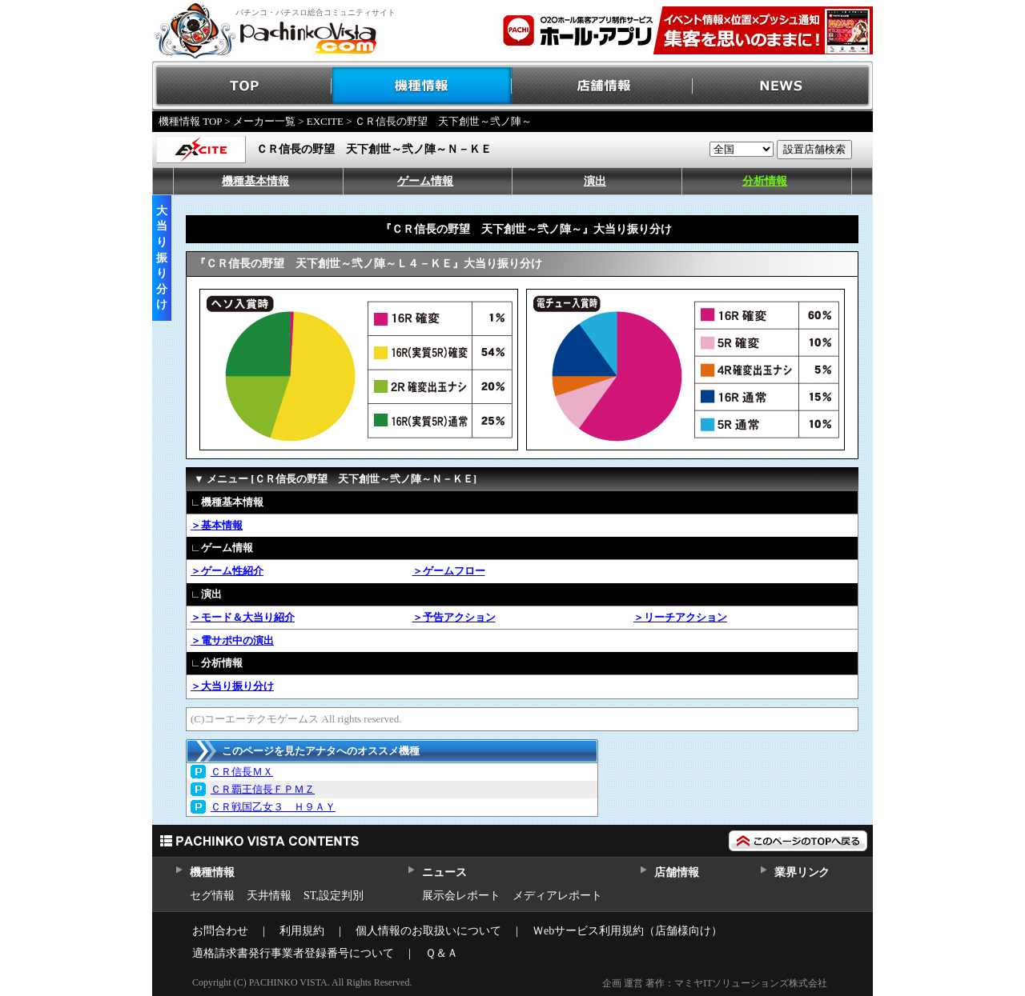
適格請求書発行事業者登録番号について (293, 953)
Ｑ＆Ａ (441, 953)
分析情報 (764, 181)
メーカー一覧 (264, 121)
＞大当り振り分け (232, 686)
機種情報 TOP (190, 121)
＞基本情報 (217, 525)
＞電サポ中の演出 (232, 640)
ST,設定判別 (333, 896)
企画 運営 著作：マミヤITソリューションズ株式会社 (714, 983)
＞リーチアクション (680, 617)
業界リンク (802, 872)
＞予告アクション (454, 617)
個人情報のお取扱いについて (428, 931)
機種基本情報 (255, 181)
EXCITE (325, 121)
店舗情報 (602, 86)
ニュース (444, 872)
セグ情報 (212, 896)
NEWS (783, 86)
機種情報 (422, 86)
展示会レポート (461, 896)
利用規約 (301, 931)
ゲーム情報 (425, 181)
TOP (242, 86)
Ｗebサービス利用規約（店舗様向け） (627, 931)
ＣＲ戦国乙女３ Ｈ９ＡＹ (273, 807)
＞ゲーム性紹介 (227, 571)
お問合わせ (220, 931)
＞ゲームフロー (448, 571)
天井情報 (269, 896)
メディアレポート (557, 896)
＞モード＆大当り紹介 (243, 617)
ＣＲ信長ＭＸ (242, 772)
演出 (595, 181)
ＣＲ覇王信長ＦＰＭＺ (263, 789)
